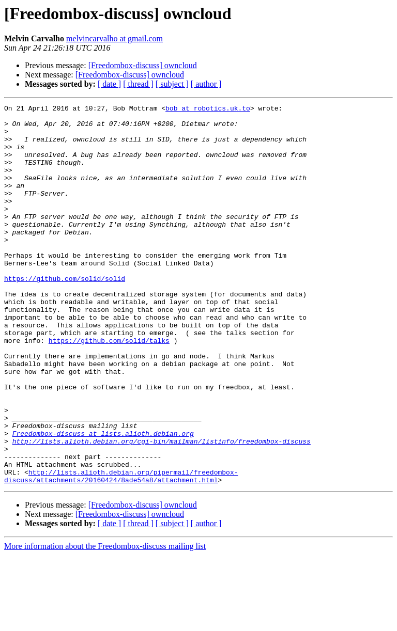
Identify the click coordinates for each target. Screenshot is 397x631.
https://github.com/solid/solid (64, 314)
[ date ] (109, 84)
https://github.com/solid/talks (109, 388)
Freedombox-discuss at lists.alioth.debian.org (103, 499)
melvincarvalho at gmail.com (114, 38)
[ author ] (206, 84)
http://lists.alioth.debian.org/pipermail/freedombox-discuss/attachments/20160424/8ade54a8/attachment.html (121, 551)
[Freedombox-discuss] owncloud (142, 65)
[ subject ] (172, 84)
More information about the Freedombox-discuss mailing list (105, 622)
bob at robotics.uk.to (207, 109)
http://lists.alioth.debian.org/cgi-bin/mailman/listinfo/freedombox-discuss (161, 509)
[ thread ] (138, 84)
